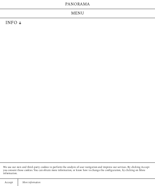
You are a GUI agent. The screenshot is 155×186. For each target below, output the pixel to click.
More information (31, 182)
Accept (9, 182)
